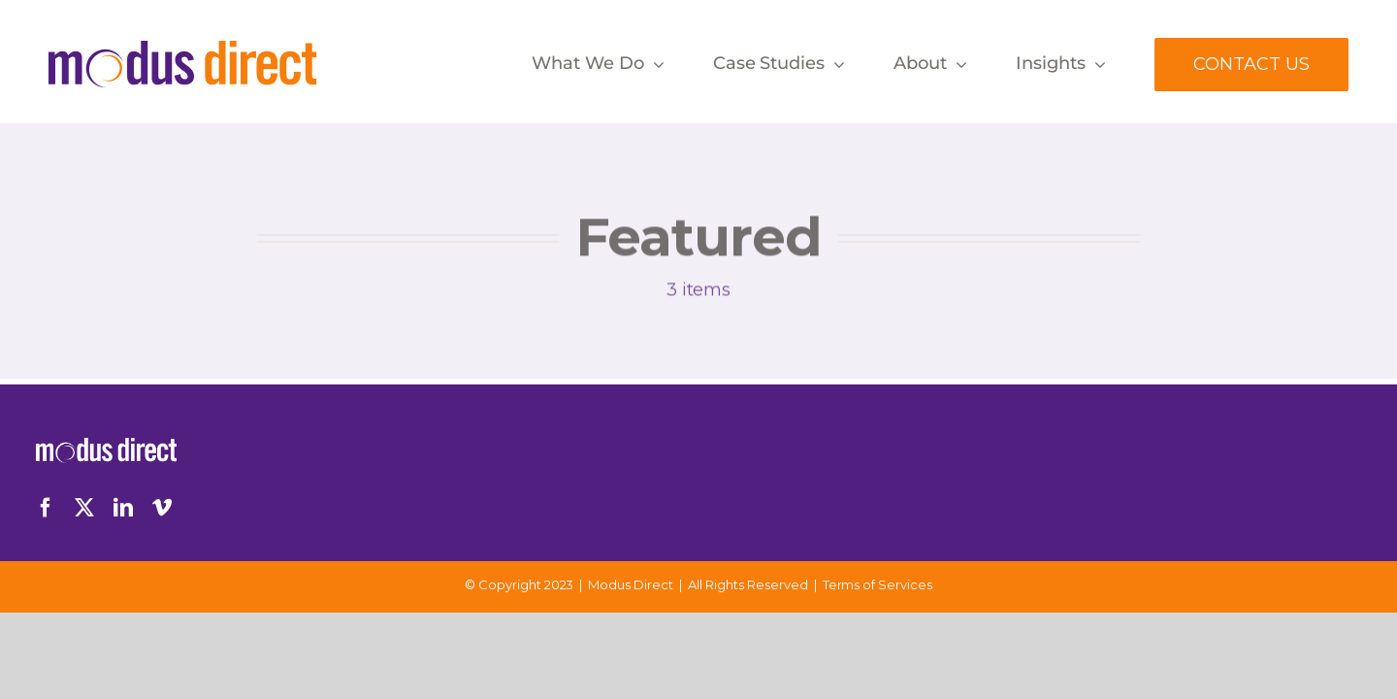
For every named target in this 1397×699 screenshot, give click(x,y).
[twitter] (84, 507)
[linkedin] (123, 507)
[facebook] (45, 507)
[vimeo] (162, 507)
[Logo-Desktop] (183, 49)
